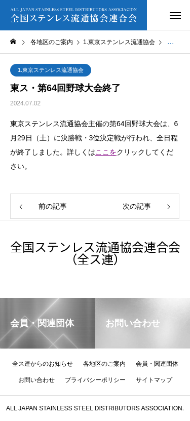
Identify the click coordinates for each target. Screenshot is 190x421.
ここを (106, 152)
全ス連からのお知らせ (42, 363)
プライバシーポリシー (95, 380)
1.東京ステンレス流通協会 (51, 70)
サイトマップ (154, 380)
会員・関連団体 (157, 363)
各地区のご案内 (104, 363)
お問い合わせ (36, 380)
